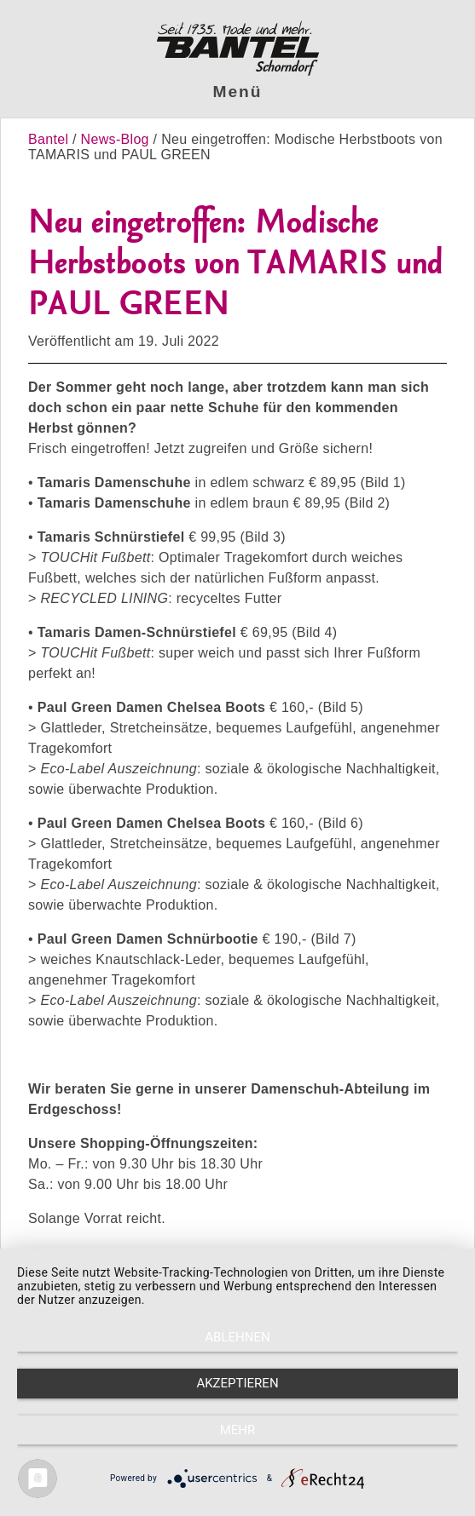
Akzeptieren (237, 1383)
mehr (238, 1430)
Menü (238, 91)
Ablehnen (237, 1337)
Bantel (50, 139)
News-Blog (115, 139)
